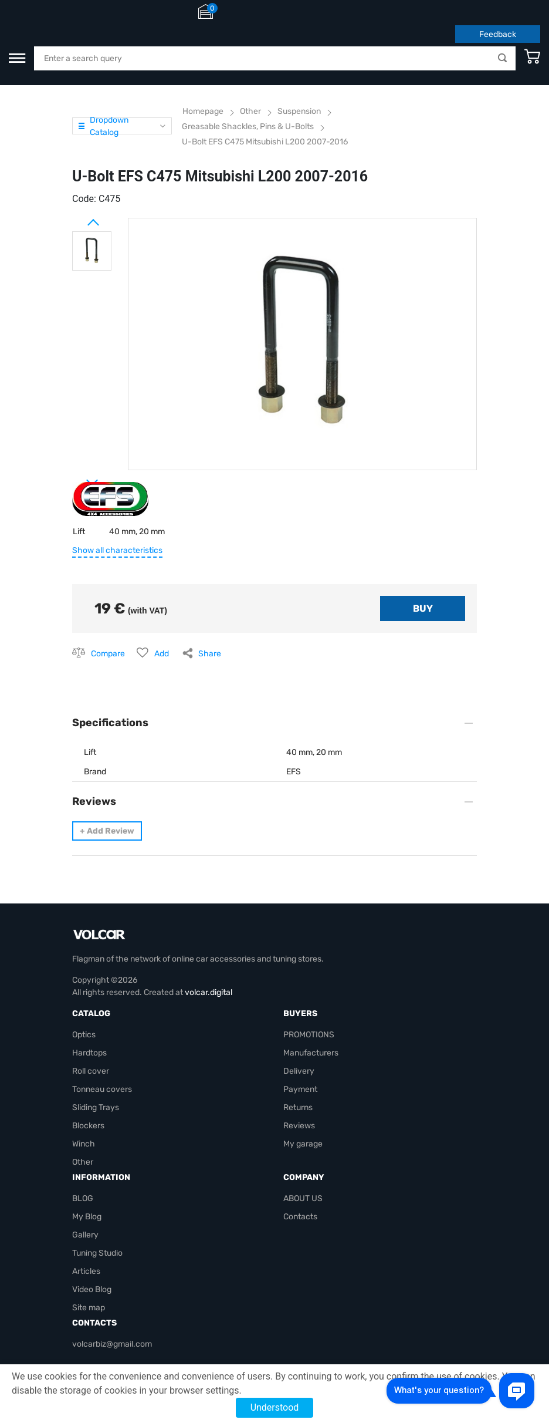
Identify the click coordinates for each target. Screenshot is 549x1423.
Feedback (497, 34)
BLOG (82, 1198)
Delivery (298, 1071)
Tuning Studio (97, 1253)
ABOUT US (303, 1198)
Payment (300, 1089)
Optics (84, 1035)
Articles (86, 1271)
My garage (303, 1144)
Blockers (88, 1126)
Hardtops (89, 1053)
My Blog (86, 1217)
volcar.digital (208, 992)
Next (78, 478)
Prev (78, 218)
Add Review (107, 831)
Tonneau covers (102, 1089)
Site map (88, 1308)
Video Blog (91, 1289)
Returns (298, 1107)
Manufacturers (310, 1053)
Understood (274, 1407)
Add (161, 654)
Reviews (299, 1126)
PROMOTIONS (308, 1035)
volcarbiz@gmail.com (112, 1344)
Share (209, 654)
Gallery (85, 1235)
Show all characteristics (117, 550)
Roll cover (90, 1071)
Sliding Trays (95, 1107)
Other (82, 1162)
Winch (83, 1144)
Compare (108, 654)
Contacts (300, 1217)
